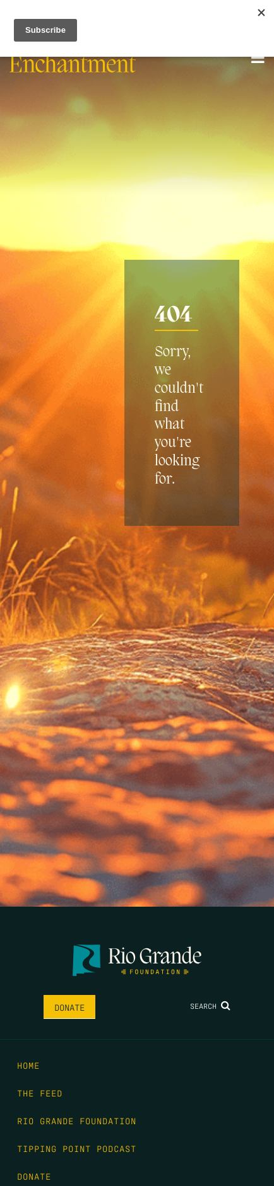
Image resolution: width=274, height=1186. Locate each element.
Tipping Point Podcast (76, 1148)
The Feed (40, 1092)
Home (28, 1065)
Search (210, 1006)
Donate (69, 1007)
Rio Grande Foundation (76, 1120)
